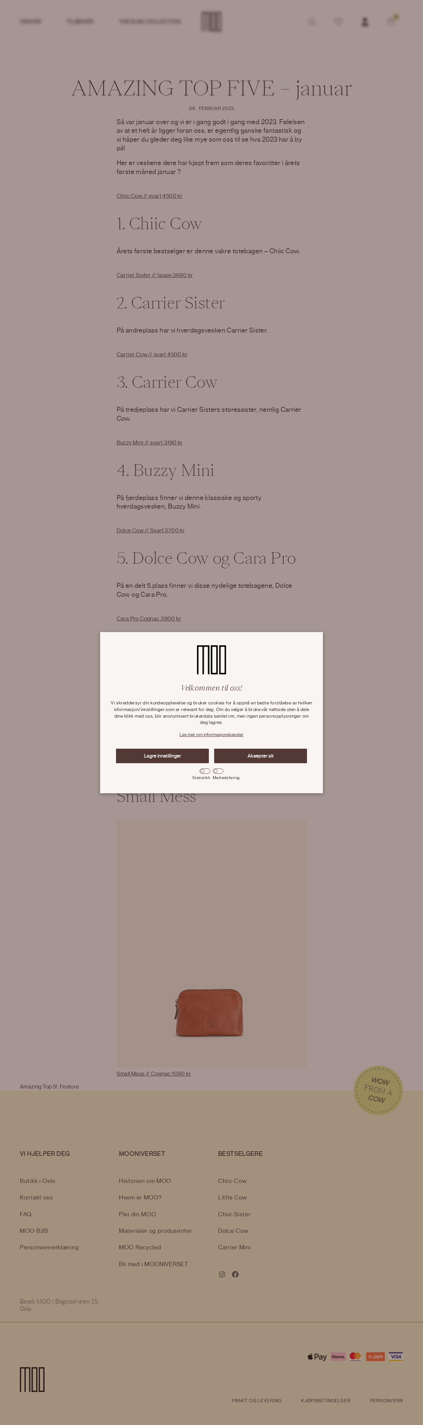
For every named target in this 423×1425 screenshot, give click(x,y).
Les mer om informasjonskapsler (211, 734)
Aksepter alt (261, 756)
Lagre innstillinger (162, 756)
